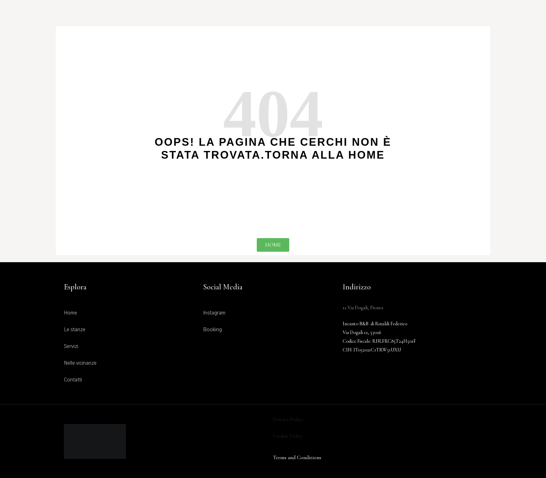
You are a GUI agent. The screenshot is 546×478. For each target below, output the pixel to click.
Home (70, 313)
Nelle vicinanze (80, 363)
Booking (212, 329)
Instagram (214, 313)
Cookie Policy (288, 436)
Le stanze (74, 329)
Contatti (73, 380)
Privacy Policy (288, 419)
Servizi (71, 346)
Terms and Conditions (297, 457)
